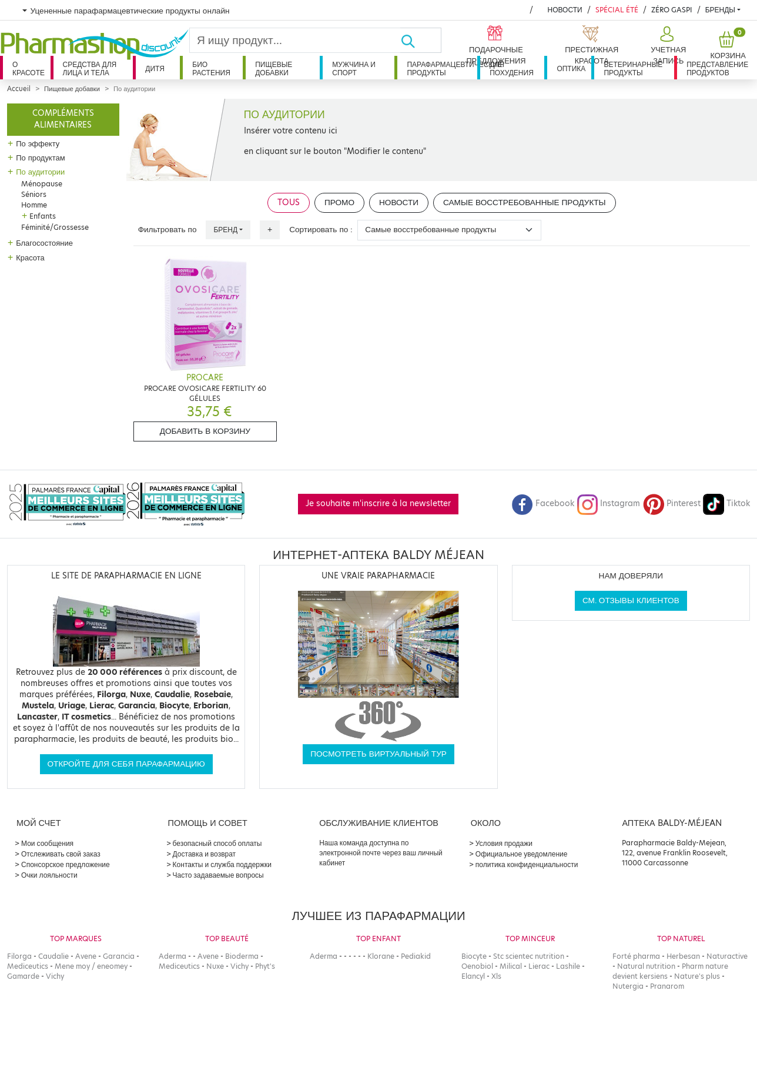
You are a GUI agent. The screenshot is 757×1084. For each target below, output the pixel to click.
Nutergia (628, 986)
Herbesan (683, 956)
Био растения (211, 68)
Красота (30, 257)
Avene (85, 956)
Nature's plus (697, 976)
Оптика (571, 68)
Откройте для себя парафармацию (126, 763)
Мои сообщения (47, 843)
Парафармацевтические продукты (442, 68)
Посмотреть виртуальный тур (378, 754)
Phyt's (265, 966)
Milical (511, 966)
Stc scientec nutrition (528, 956)
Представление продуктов (717, 68)
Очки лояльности (49, 875)
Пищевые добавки (273, 68)
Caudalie (53, 956)
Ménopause (41, 184)
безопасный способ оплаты (217, 843)
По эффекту (37, 143)
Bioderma (242, 956)
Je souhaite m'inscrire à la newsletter (378, 503)
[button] (667, 45)
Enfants (42, 216)
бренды (720, 10)
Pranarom (667, 986)
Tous (288, 202)
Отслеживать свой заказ (61, 854)
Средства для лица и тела (90, 68)
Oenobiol (477, 966)
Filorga (19, 956)
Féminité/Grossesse (55, 227)
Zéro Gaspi (671, 10)
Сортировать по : (321, 229)
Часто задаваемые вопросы (218, 875)
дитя (154, 68)
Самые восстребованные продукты (524, 202)
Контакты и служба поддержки (222, 864)
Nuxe (215, 966)
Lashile (568, 966)
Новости (564, 10)
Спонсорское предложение (65, 864)
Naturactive (727, 956)
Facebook (543, 503)
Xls (496, 976)
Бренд (225, 230)
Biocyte (474, 956)
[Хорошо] (420, 40)
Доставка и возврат (204, 854)
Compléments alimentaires (63, 119)
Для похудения (512, 68)
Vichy (55, 976)
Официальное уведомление (521, 854)
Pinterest (672, 503)
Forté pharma (636, 956)
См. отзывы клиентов (630, 600)
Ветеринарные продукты (633, 68)
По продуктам (40, 157)
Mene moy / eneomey (91, 966)
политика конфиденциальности (526, 864)
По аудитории (40, 171)
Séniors (33, 194)
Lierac (539, 966)
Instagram (608, 503)
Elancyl (473, 976)
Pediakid (416, 956)
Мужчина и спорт (354, 68)
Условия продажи (503, 843)
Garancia (119, 956)
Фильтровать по (167, 229)
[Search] (295, 40)
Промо (339, 202)
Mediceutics (27, 966)
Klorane (380, 956)
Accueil (19, 88)
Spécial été (616, 10)
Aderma (172, 956)
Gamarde (23, 976)
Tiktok (726, 503)
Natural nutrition (646, 966)
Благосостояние (44, 242)
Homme (34, 205)
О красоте (28, 68)
